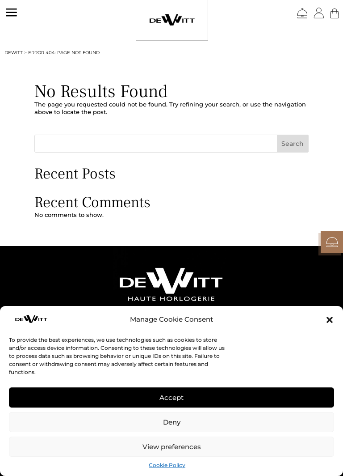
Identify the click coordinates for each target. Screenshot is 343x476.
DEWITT (13, 52)
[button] (329, 319)
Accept (171, 397)
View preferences (171, 446)
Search (292, 144)
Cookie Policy (167, 465)
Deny (171, 422)
